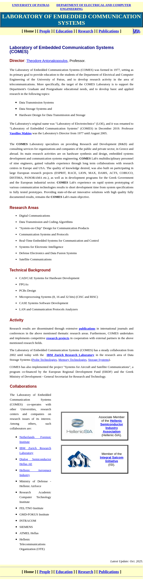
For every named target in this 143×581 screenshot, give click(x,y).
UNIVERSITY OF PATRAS (30, 5)
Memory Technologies (72, 359)
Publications (109, 31)
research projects (57, 338)
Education (64, 31)
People (44, 31)
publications (87, 328)
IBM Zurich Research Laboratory (70, 355)
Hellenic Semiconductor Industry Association (111, 426)
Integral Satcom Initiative (112, 459)
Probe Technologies (44, 359)
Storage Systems (98, 359)
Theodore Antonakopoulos (47, 61)
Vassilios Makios (21, 133)
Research (85, 31)
